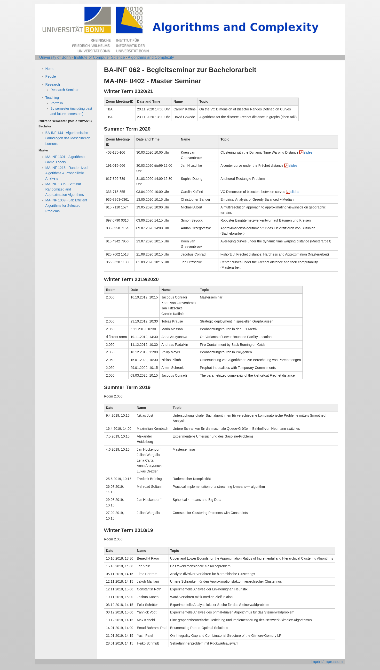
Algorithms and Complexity (151, 57)
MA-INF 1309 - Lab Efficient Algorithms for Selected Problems (66, 205)
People (50, 76)
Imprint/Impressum (327, 662)
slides (308, 152)
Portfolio (56, 103)
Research (52, 84)
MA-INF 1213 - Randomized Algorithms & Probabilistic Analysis (66, 173)
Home (49, 69)
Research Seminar (64, 90)
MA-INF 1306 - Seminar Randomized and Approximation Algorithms (64, 189)
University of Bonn (55, 57)
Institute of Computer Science (99, 57)
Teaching (52, 97)
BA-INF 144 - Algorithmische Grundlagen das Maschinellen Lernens (67, 138)
